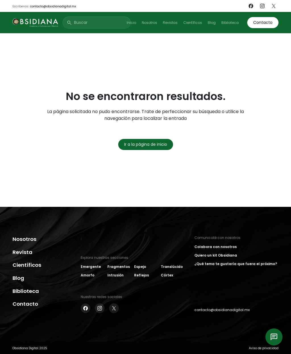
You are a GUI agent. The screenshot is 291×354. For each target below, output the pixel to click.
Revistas (170, 22)
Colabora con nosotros (215, 246)
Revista (22, 252)
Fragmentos (118, 266)
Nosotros (149, 22)
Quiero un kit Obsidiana (215, 255)
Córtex (167, 275)
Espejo (140, 266)
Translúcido (172, 266)
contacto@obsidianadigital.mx (53, 6)
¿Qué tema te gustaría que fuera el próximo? (235, 263)
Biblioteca (230, 22)
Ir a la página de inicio (145, 144)
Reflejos (141, 275)
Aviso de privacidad (263, 348)
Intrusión (115, 275)
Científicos (192, 22)
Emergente (91, 266)
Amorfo (87, 275)
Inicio (131, 22)
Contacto (263, 22)
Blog (212, 22)
